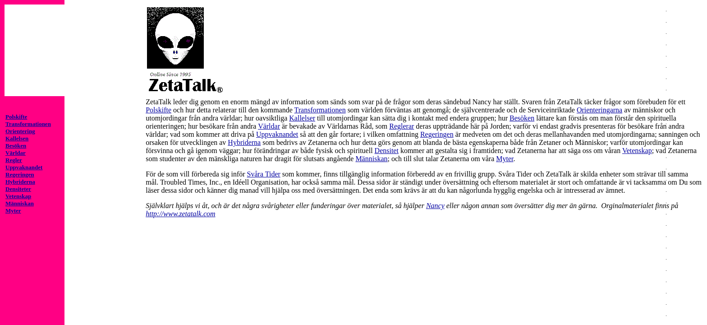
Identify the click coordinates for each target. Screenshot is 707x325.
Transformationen (320, 110)
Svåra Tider (263, 174)
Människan (371, 158)
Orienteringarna (599, 110)
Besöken (522, 118)
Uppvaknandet (277, 134)
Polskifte (158, 110)
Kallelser (302, 118)
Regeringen (437, 134)
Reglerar (401, 126)
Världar (269, 126)
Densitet (387, 150)
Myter (504, 158)
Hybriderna (244, 142)
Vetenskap (637, 150)
